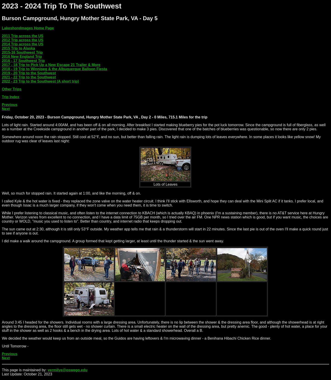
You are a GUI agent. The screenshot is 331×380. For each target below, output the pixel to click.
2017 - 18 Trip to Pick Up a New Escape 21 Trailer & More (51, 65)
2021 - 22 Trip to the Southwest (29, 77)
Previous (9, 105)
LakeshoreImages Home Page (28, 28)
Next (6, 109)
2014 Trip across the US (22, 44)
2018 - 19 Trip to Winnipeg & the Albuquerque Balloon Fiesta (54, 69)
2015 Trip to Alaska (18, 48)
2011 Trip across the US (22, 36)
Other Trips (11, 89)
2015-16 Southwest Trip (22, 52)
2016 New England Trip (22, 57)
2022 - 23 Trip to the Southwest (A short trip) (40, 81)
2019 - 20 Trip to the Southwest (29, 73)
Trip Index (10, 97)
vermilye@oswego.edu (67, 370)
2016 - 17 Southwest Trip (23, 61)
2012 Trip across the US (22, 40)
